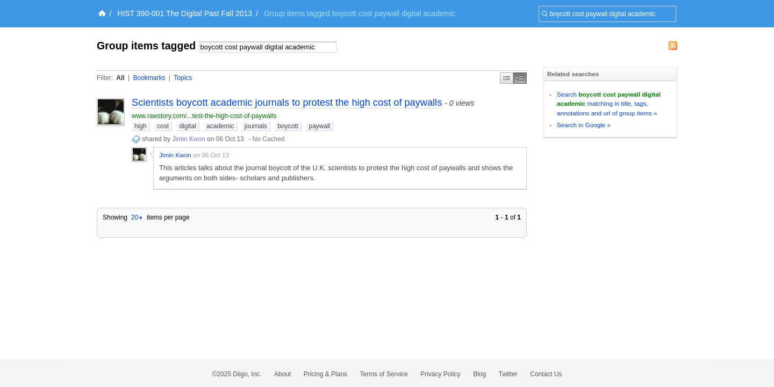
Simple (506, 78)
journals (256, 126)
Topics (183, 78)
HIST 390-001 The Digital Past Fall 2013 (184, 13)
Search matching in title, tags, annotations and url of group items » (609, 103)
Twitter (508, 374)
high (140, 126)
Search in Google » (584, 124)
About (282, 374)
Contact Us (546, 374)
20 (137, 217)
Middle (520, 78)
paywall (319, 126)
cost (163, 126)
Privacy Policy (440, 374)
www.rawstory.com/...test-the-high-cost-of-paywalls (204, 116)
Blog (479, 374)
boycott (287, 126)
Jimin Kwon (188, 139)
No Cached (268, 139)
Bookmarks (149, 78)
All (120, 78)
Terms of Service (383, 374)
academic (220, 126)
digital (187, 126)
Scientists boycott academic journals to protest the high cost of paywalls (287, 102)
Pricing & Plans (325, 374)
